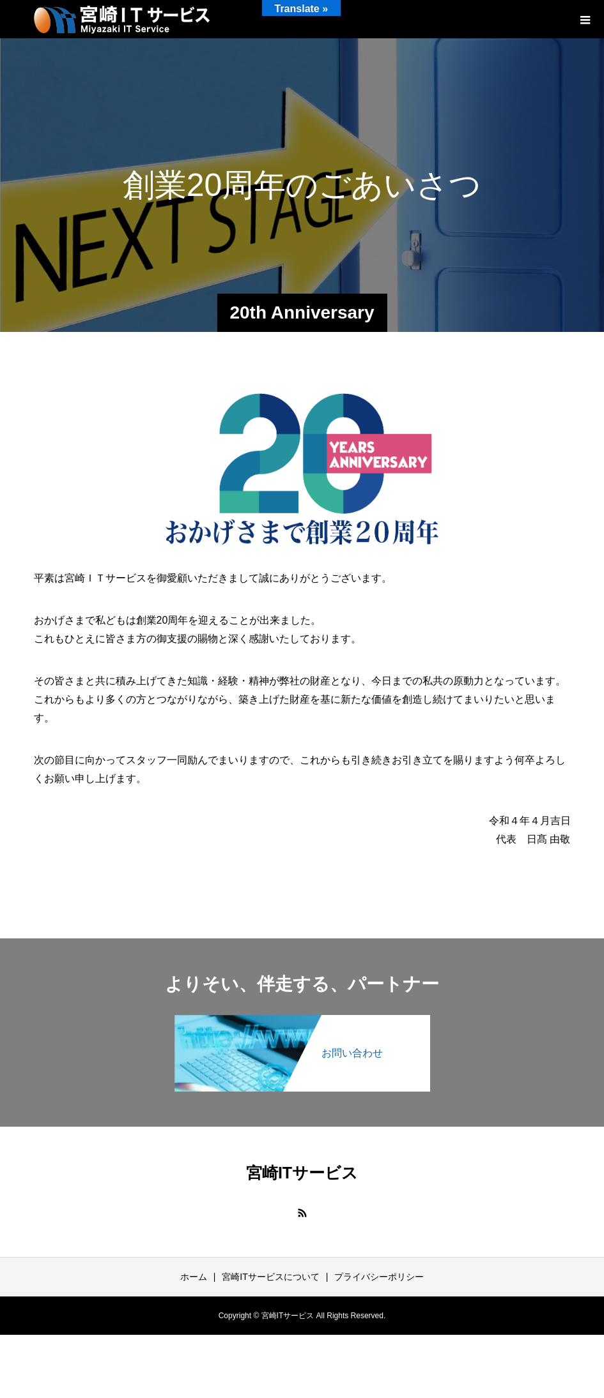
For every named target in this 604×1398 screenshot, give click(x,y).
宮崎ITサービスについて (270, 1277)
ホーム (193, 1277)
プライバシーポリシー (379, 1277)
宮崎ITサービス (302, 1173)
